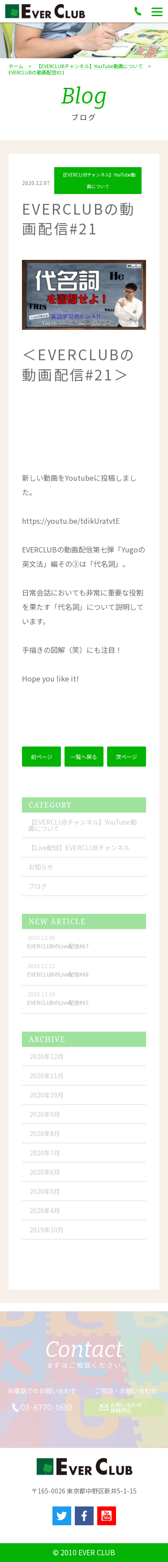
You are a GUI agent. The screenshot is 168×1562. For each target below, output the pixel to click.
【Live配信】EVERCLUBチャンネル (78, 852)
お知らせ (40, 871)
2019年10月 (47, 1234)
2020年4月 (45, 1215)
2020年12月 (47, 1061)
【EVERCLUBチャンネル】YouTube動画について (89, 66)
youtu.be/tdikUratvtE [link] (71, 522)
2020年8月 (45, 1138)
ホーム (16, 66)
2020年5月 (45, 1195)
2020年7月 (45, 1157)
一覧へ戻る (83, 758)
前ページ (41, 758)
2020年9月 (45, 1118)
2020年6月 (45, 1176)
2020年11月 (47, 1080)
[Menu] (157, 11)
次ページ (126, 758)
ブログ (37, 890)
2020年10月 (47, 1099)
